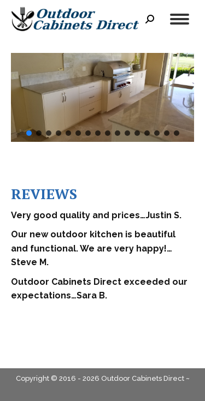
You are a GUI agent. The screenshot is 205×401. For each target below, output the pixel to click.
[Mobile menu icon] (179, 19)
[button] (29, 133)
